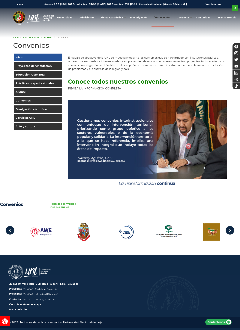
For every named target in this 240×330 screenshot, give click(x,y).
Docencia (183, 17)
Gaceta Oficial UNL (174, 4)
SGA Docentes (114, 4)
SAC (63, 4)
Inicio (19, 57)
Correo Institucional (150, 4)
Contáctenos (213, 4)
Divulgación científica (31, 109)
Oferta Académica (111, 17)
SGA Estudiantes (77, 4)
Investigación (139, 17)
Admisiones (87, 17)
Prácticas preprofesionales (35, 83)
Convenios (23, 100)
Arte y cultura (25, 126)
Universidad (65, 17)
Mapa (19, 4)
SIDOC (92, 4)
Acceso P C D (51, 4)
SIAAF (101, 4)
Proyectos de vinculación (34, 66)
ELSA (134, 4)
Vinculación (162, 17)
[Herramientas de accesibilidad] (5, 321)
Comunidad (203, 17)
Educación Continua (30, 74)
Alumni (21, 92)
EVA (127, 4)
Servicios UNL (25, 118)
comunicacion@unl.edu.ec (41, 299)
